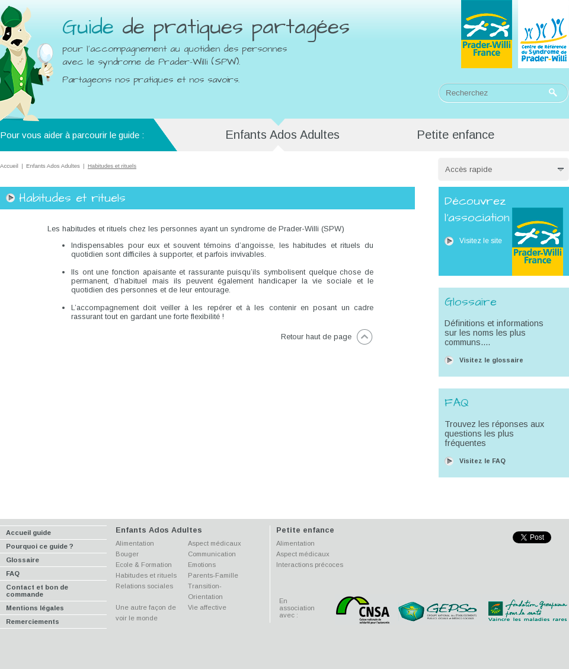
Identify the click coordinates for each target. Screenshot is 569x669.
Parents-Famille (213, 575)
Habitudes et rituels (146, 575)
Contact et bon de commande (37, 591)
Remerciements (32, 621)
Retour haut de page (316, 336)
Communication (212, 554)
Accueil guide (28, 532)
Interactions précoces (309, 564)
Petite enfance (455, 134)
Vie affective (207, 607)
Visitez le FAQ (482, 460)
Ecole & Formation (144, 564)
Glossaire (22, 559)
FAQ (13, 573)
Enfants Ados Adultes (53, 166)
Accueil (9, 166)
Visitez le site (480, 241)
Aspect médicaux (214, 543)
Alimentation (135, 543)
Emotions (202, 564)
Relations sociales (144, 586)
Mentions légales (35, 607)
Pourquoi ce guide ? (39, 546)
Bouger (127, 554)
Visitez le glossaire (491, 360)
